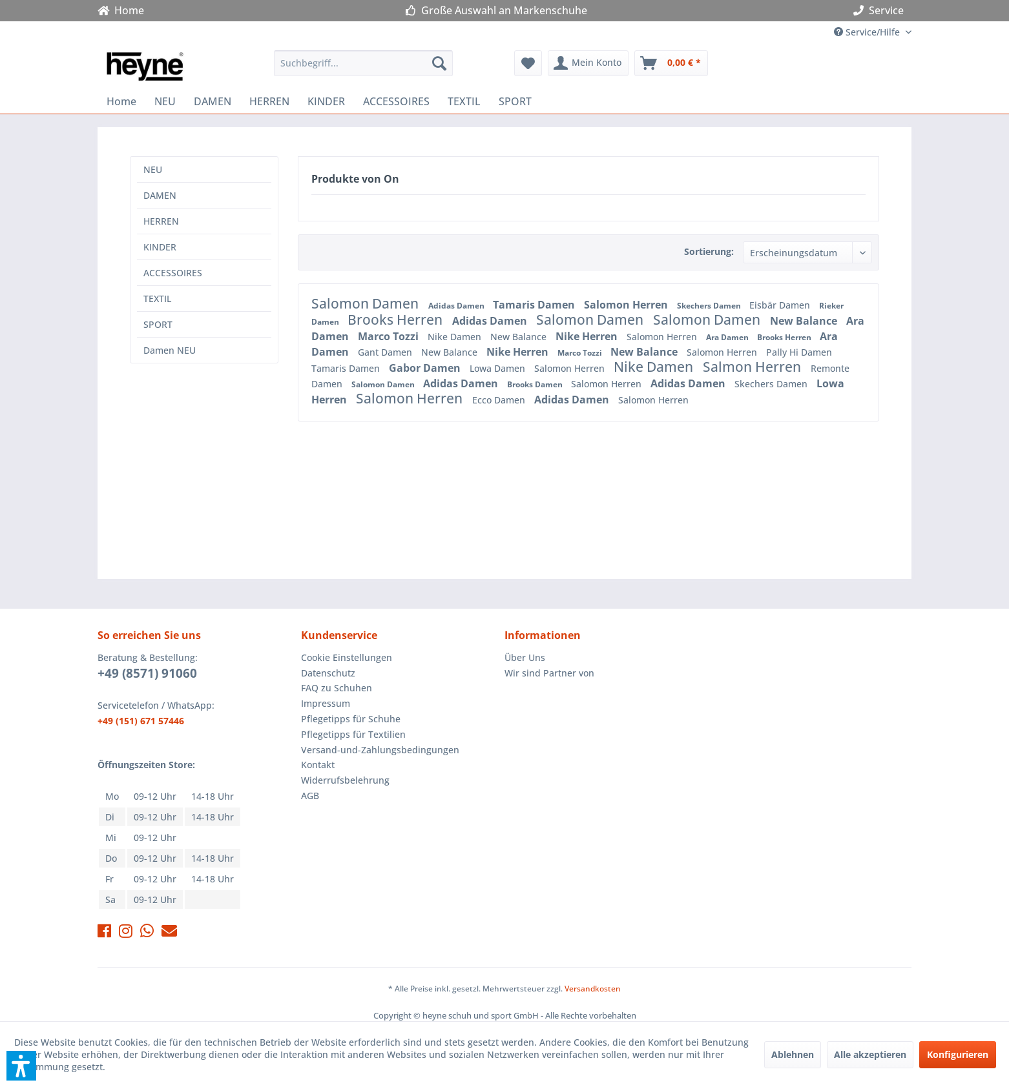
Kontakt (318, 764)
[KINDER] (326, 101)
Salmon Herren (753, 367)
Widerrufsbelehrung (345, 780)
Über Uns (525, 657)
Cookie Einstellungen (346, 657)
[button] (21, 1066)
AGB (310, 795)
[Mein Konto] (588, 63)
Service (881, 10)
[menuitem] (363, 63)
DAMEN (159, 195)
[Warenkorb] (671, 63)
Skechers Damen (710, 305)
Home (121, 10)
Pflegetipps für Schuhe (350, 719)
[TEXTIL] (464, 101)
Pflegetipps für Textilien (353, 734)
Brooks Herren (397, 319)
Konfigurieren (957, 1054)
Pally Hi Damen (799, 352)
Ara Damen (728, 337)
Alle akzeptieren (870, 1054)
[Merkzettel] (528, 63)
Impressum (325, 703)
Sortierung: (709, 251)
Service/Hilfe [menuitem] (868, 32)
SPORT (157, 324)
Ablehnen (792, 1054)
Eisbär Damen (781, 305)
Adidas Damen (457, 305)
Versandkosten (593, 988)
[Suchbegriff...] (363, 63)
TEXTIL (157, 298)
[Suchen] (439, 63)
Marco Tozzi (389, 336)
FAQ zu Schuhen (336, 688)
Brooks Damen (536, 384)
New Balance (805, 321)
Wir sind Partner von (549, 673)
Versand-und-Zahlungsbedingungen (380, 750)
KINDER (159, 247)
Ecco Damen (500, 400)
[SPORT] (515, 101)
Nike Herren (588, 336)
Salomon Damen (366, 303)
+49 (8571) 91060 (147, 673)
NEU (152, 169)
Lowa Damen (499, 368)
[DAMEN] (212, 101)
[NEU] (165, 101)
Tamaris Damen (535, 305)
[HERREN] (269, 101)
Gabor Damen (426, 368)
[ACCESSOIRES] (396, 101)
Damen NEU (169, 350)
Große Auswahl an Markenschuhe (496, 10)
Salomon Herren (627, 305)
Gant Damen (386, 352)
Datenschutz (328, 673)
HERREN (161, 221)
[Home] (121, 101)
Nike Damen (456, 336)
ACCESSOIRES (172, 273)
